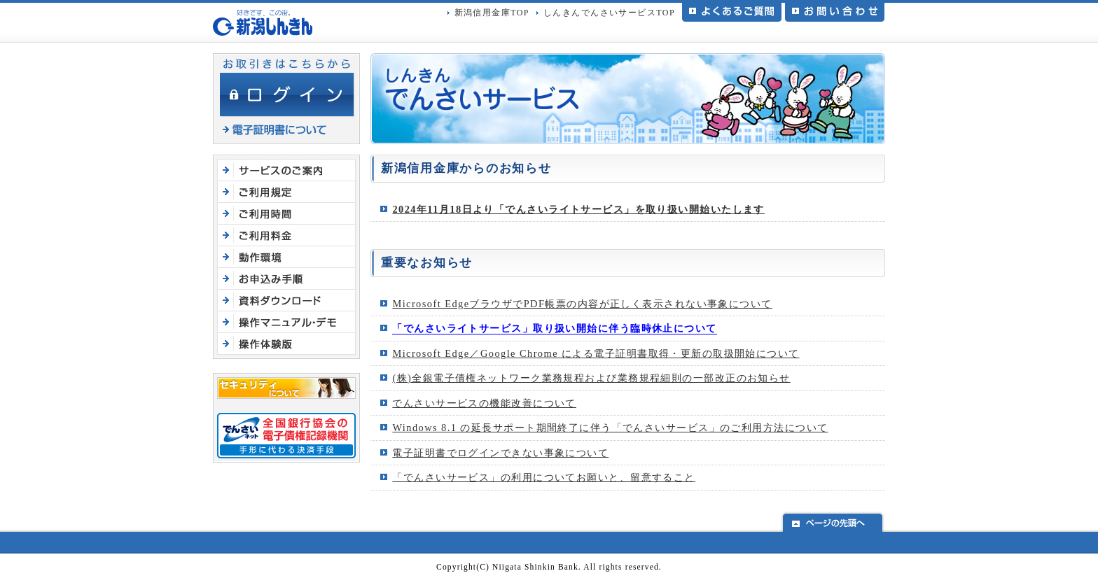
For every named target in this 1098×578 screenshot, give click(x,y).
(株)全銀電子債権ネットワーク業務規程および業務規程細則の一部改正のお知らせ (591, 377)
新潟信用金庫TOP (491, 12)
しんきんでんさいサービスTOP (609, 12)
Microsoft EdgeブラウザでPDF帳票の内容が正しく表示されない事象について (582, 303)
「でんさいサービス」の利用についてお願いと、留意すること (543, 477)
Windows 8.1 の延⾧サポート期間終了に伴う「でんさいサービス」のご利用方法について (610, 427)
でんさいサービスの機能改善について (484, 403)
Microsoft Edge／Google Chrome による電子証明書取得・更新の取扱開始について (595, 353)
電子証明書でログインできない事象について (500, 452)
